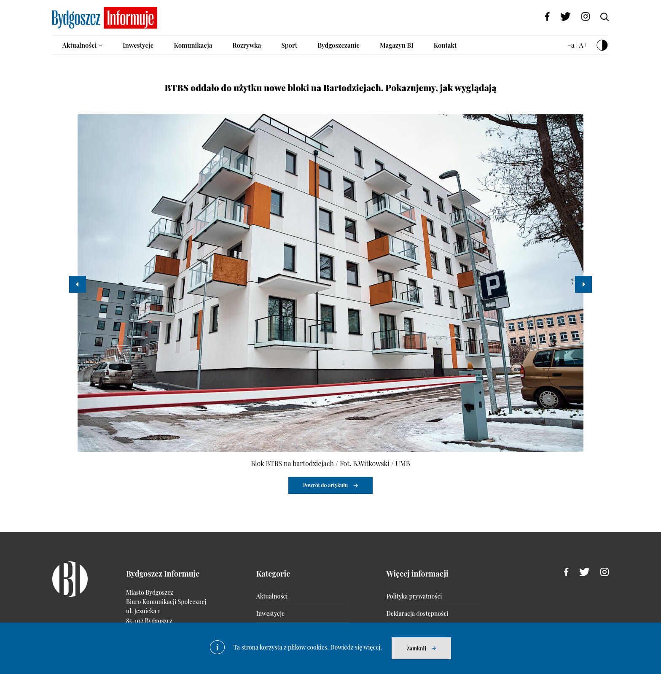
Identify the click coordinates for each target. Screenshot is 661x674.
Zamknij (416, 648)
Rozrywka (246, 45)
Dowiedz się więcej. (356, 647)
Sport (289, 45)
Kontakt (445, 45)
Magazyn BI (397, 45)
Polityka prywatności (414, 596)
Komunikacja (193, 45)
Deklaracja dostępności (418, 613)
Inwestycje (138, 45)
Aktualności (79, 45)
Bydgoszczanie (338, 45)
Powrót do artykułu (325, 485)
